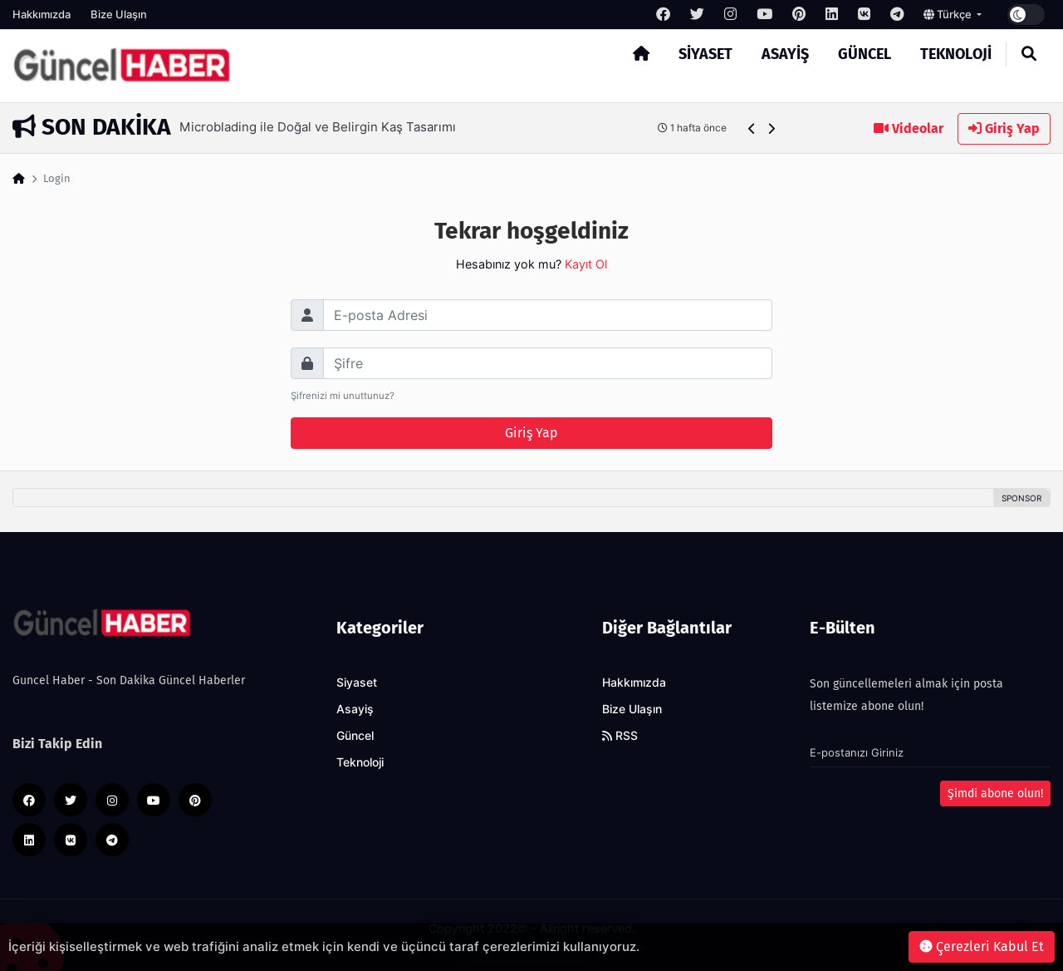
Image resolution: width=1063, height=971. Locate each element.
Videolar (908, 128)
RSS (620, 735)
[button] (752, 128)
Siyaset (705, 54)
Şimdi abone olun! (995, 793)
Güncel (864, 54)
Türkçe (948, 14)
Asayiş (785, 54)
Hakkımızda (41, 14)
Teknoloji (956, 54)
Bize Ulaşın (119, 14)
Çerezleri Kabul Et (981, 946)
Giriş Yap (1004, 128)
